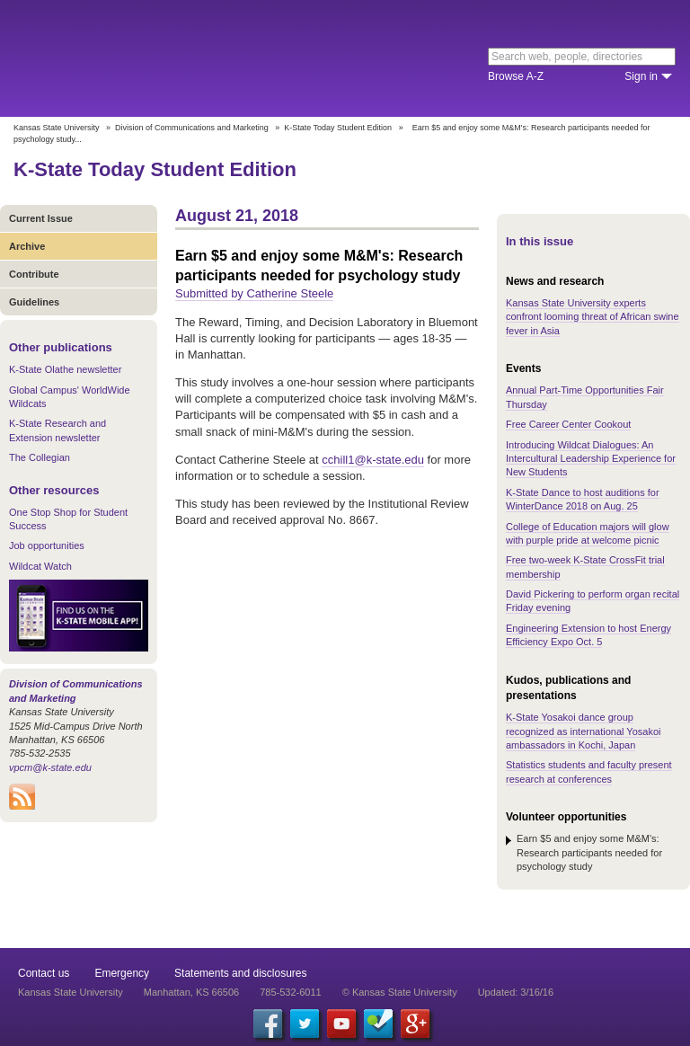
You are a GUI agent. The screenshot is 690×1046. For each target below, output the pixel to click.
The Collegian (39, 457)
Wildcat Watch (40, 566)
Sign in (641, 76)
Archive (27, 246)
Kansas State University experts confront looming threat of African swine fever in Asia (592, 316)
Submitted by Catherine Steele (254, 293)
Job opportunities (46, 545)
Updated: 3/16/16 (515, 992)
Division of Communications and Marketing (192, 127)
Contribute (34, 274)
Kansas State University (164, 58)
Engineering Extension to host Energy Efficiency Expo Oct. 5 (588, 635)
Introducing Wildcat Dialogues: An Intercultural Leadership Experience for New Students (591, 458)
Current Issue (41, 218)
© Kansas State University (399, 992)
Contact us (43, 973)
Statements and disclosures (240, 973)
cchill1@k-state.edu (373, 459)
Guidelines (34, 302)
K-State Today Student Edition (338, 127)
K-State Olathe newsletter (65, 369)
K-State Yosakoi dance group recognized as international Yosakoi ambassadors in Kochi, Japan (583, 731)
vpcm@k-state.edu (50, 767)
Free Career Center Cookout (568, 424)
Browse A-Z (516, 76)
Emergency (121, 973)
